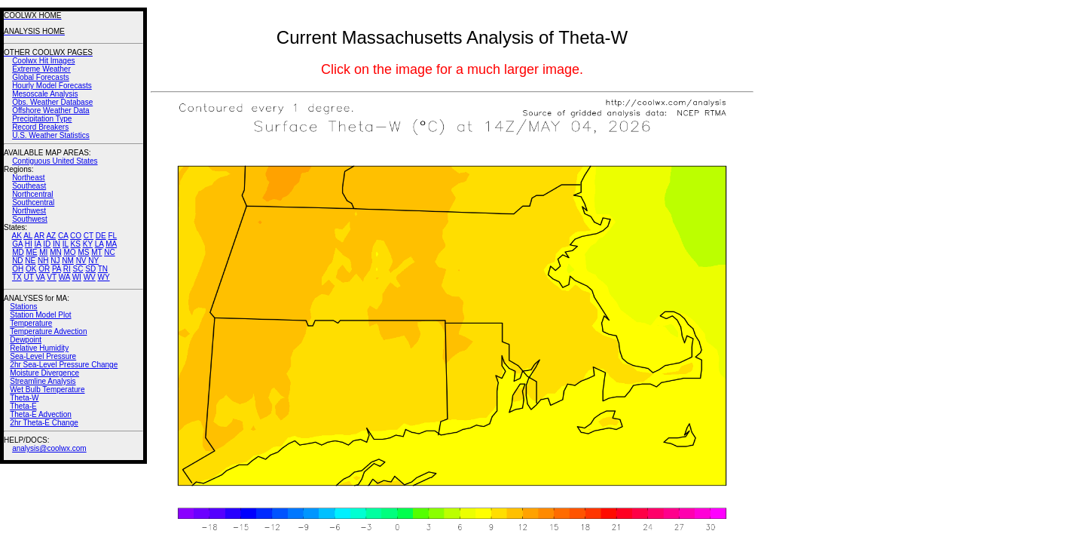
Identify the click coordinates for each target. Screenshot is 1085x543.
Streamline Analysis (42, 381)
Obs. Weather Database (52, 102)
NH (43, 260)
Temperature (31, 323)
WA (64, 277)
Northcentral (32, 194)
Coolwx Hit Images (43, 61)
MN (56, 252)
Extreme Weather (41, 69)
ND (17, 260)
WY (104, 277)
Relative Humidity (39, 348)
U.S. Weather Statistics (51, 135)
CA (63, 236)
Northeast (28, 177)
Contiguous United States (54, 161)
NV (81, 260)
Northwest (29, 211)
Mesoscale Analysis (45, 94)
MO (69, 252)
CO (75, 236)
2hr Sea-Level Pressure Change (64, 364)
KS (76, 244)
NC (109, 252)
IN (56, 244)
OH (17, 269)
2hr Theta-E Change (44, 423)
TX (17, 277)
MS (83, 252)
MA (111, 244)
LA (99, 244)
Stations (23, 306)
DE (101, 236)
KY (88, 244)
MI (43, 252)
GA (17, 244)
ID (46, 244)
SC (78, 269)
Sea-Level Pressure (43, 356)
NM (68, 260)
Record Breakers (40, 127)
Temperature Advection (48, 331)
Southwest (29, 219)
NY (93, 260)
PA (56, 269)
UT (29, 277)
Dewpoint (25, 340)
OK (31, 269)
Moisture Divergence (44, 373)
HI (28, 244)
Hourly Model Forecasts (52, 85)
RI (67, 269)
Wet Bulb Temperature (47, 389)
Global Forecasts (40, 77)
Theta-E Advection (41, 414)
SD (90, 269)
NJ (55, 260)
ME (31, 252)
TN (103, 269)
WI (76, 277)
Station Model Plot (40, 315)
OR (44, 269)
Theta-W (24, 398)
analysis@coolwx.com (49, 448)
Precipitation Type (42, 119)
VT (52, 277)
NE (30, 260)
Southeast (29, 186)
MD (18, 252)
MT (96, 252)
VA (39, 277)
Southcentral (33, 202)
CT (88, 236)
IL (66, 244)
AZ (51, 236)
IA (38, 244)
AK (17, 236)
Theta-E (23, 406)
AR (39, 236)
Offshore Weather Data (50, 110)
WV (90, 277)
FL (112, 236)
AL (27, 236)
